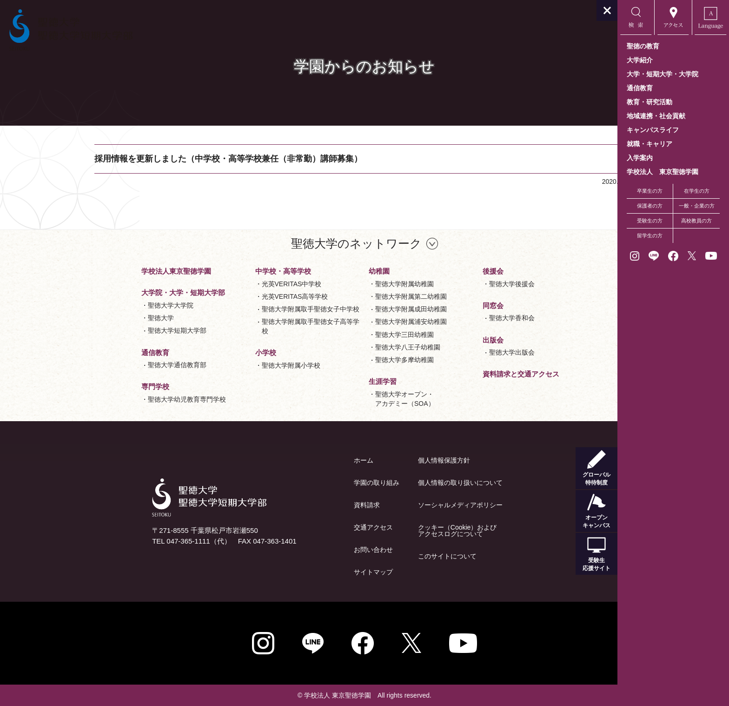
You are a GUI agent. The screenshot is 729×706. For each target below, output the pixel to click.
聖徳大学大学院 (115, 305)
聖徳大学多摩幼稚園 (348, 359)
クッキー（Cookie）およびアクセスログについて (401, 531)
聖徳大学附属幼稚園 (348, 284)
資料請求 (311, 505)
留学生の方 (650, 235)
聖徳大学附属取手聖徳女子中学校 (255, 309)
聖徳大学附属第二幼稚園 (355, 296)
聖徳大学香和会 (456, 318)
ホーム (308, 460)
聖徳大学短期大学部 (121, 330)
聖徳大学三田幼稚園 (348, 334)
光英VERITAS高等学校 (239, 296)
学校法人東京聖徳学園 (120, 271)
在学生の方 (696, 191)
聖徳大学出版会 (456, 352)
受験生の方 (650, 220)
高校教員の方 (696, 220)
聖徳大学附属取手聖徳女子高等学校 (255, 326)
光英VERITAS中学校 (236, 284)
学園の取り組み (321, 482)
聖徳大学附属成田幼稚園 (355, 309)
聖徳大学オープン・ (349, 399)
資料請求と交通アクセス (465, 374)
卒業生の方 (650, 191)
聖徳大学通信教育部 (121, 365)
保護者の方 (650, 205)
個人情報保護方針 (388, 460)
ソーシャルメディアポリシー (404, 505)
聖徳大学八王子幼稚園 (351, 347)
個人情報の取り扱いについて (404, 482)
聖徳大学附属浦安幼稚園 (355, 321)
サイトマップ (317, 572)
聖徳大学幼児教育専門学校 (131, 399)
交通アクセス (317, 527)
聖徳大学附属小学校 (235, 365)
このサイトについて (391, 556)
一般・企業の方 (697, 205)
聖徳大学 (105, 318)
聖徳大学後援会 (456, 284)
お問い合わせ (317, 549)
